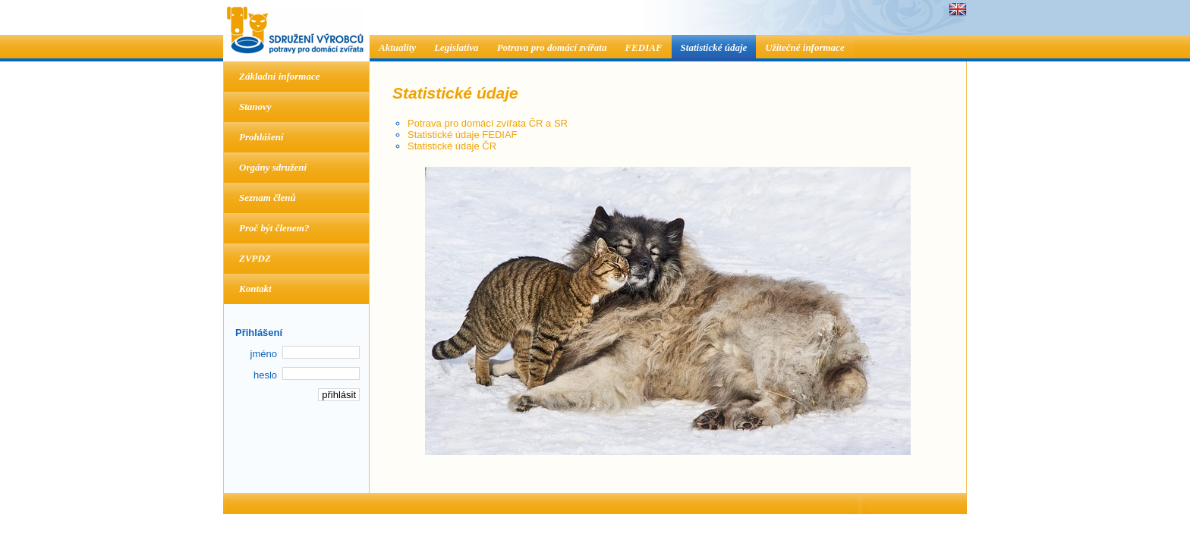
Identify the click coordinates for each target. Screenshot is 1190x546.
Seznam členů (267, 197)
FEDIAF (643, 47)
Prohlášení (261, 137)
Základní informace (279, 76)
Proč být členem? (274, 228)
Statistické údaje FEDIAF (463, 134)
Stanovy (255, 106)
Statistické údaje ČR (452, 146)
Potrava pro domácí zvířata (552, 47)
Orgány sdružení (273, 167)
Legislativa (456, 47)
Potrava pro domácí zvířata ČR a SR (488, 123)
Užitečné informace (804, 47)
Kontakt (255, 288)
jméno (263, 353)
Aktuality (397, 47)
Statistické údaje (714, 47)
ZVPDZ (255, 258)
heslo (265, 375)
